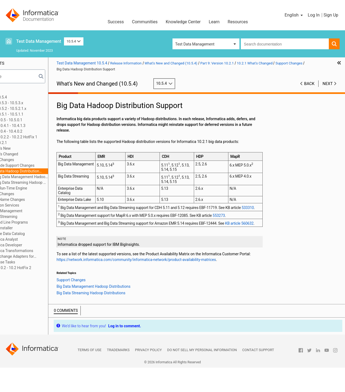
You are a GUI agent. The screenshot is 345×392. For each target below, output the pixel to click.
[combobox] (285, 43)
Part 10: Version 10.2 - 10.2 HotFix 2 (39, 268)
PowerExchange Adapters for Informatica (44, 256)
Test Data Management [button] (194, 44)
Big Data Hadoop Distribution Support (49, 171)
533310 (113, 222)
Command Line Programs (44, 222)
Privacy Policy (148, 374)
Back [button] (309, 83)
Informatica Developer (41, 245)
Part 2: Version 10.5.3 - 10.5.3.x (35, 103)
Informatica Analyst (39, 239)
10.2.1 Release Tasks (35, 262)
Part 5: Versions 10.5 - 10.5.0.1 (34, 120)
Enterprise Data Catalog (42, 233)
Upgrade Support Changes (50, 165)
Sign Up (330, 15)
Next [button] (328, 83)
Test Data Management (38, 41)
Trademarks (118, 374)
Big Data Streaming (38, 216)
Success (116, 21)
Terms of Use (90, 374)
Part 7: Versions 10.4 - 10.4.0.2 (34, 131)
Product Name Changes (42, 199)
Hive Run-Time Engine (46, 188)
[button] (294, 15)
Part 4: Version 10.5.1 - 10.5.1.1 (35, 114)
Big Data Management (41, 211)
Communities (145, 21)
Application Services (39, 205)
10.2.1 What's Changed (36, 154)
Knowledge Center (183, 21)
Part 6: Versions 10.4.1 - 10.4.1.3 (36, 125)
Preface (15, 91)
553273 (257, 230)
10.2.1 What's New (33, 148)
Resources (238, 21)
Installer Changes (37, 194)
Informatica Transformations (46, 251)
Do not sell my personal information (202, 374)
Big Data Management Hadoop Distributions (59, 177)
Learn (214, 21)
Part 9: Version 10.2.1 (27, 143)
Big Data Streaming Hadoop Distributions (59, 182)
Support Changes (37, 160)
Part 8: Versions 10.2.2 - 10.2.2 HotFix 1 (42, 137)
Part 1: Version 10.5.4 (27, 97)
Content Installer (36, 228)
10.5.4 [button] (74, 41)
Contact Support (258, 374)
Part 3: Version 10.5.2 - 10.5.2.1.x (37, 108)
